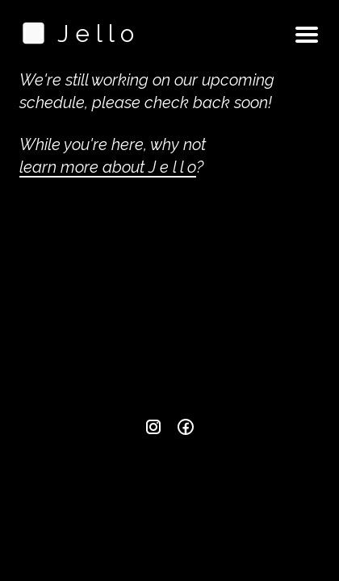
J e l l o (76, 33)
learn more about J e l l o (107, 167)
